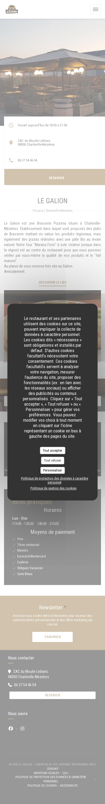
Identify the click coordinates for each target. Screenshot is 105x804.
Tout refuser (52, 460)
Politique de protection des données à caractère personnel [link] (54, 480)
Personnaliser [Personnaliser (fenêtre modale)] (52, 470)
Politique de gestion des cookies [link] (53, 488)
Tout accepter (52, 450)
